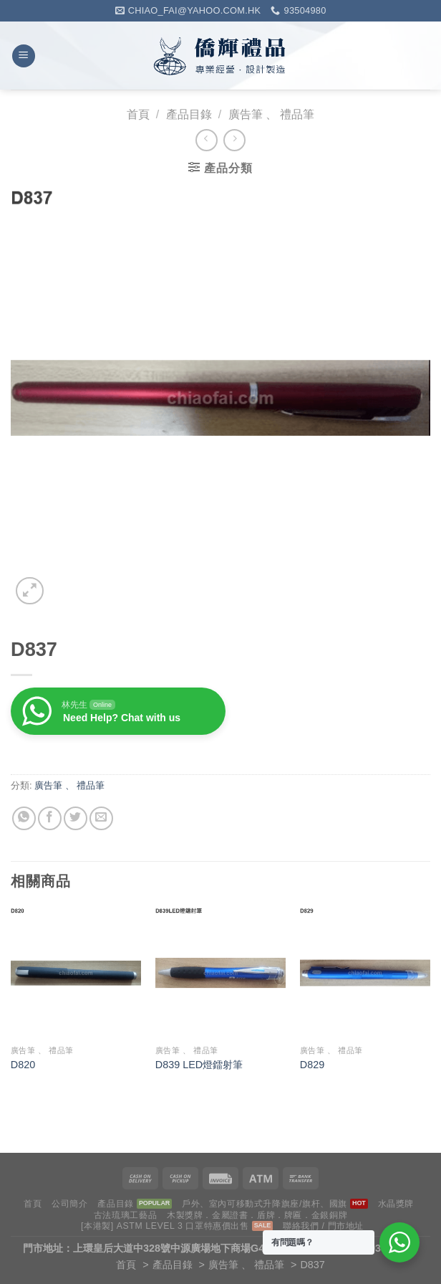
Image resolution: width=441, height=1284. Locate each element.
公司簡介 (69, 1204)
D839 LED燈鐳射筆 (199, 1064)
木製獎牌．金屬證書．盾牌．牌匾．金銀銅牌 (257, 1215)
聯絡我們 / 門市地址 (323, 1226)
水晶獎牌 (396, 1204)
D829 (312, 1064)
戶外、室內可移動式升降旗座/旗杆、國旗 (264, 1204)
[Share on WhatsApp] (24, 818)
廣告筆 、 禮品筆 (271, 114)
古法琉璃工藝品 (125, 1215)
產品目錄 (189, 114)
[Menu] (23, 56)
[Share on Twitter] (75, 818)
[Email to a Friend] (101, 818)
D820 (23, 1064)
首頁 (138, 114)
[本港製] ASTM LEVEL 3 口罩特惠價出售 (165, 1226)
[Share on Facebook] (50, 818)
